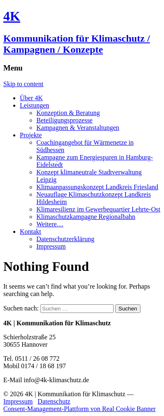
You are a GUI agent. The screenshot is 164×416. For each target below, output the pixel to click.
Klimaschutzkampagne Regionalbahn (85, 216)
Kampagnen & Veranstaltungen (77, 127)
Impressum (51, 246)
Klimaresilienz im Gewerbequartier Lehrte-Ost (98, 209)
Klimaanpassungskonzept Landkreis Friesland (97, 186)
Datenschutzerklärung (65, 238)
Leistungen (34, 105)
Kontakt (30, 231)
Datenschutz (54, 401)
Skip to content (23, 83)
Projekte (31, 135)
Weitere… (49, 224)
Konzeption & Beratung (68, 112)
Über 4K (31, 97)
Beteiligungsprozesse (64, 120)
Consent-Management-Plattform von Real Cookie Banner (79, 408)
